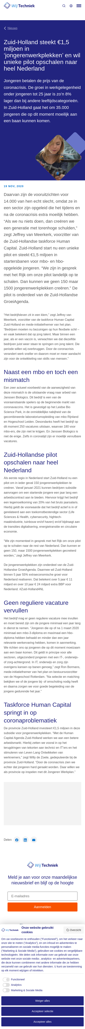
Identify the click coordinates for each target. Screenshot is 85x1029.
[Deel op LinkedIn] (25, 839)
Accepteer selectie (42, 1011)
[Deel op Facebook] (17, 839)
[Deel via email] (34, 839)
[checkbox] (13, 980)
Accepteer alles (43, 1021)
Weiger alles (42, 1000)
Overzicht (73, 930)
